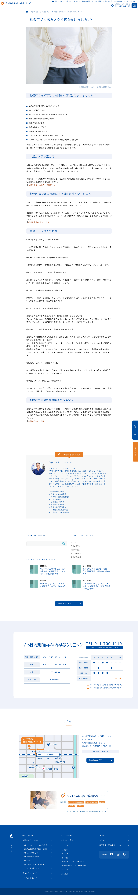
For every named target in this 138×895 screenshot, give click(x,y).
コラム (102, 840)
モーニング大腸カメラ (31, 868)
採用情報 (65, 869)
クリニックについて (130, 1)
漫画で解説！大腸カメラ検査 (34, 864)
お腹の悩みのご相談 (36, 421)
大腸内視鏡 (75, 546)
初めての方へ (59, 1)
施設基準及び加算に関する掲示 (73, 861)
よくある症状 (107, 1)
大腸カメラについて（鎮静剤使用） (36, 845)
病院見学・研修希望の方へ (110, 845)
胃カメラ (77, 1)
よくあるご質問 (97, 1)
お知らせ (103, 835)
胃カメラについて (29, 873)
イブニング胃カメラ (31, 878)
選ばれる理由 (85, 1)
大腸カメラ (69, 1)
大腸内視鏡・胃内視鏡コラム (41, 12)
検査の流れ (27, 860)
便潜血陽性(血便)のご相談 (38, 222)
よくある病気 (117, 1)
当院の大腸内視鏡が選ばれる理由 (35, 849)
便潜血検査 (75, 550)
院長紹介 (65, 858)
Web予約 (64, 874)
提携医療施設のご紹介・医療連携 (74, 865)
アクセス (65, 854)
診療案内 (65, 850)
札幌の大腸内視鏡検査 (31, 857)
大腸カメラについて (30, 840)
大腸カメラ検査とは (31, 853)
